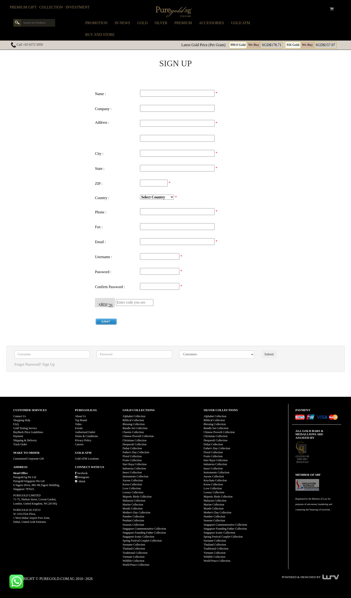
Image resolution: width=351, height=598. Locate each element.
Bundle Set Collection (135, 428)
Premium (183, 23)
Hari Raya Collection (135, 464)
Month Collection (133, 508)
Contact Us (19, 416)
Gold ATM (240, 23)
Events (79, 428)
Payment (18, 436)
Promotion (96, 23)
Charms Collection (133, 432)
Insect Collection (132, 472)
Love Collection (132, 488)
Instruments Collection (135, 476)
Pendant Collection (133, 520)
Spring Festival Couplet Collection (142, 540)
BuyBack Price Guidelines (28, 432)
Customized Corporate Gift (28, 458)
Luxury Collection (133, 492)
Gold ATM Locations (87, 458)
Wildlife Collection (133, 560)
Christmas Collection (135, 440)
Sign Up (48, 364)
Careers (79, 444)
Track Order (20, 444)
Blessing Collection (134, 424)
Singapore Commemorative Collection (144, 528)
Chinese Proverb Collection (138, 436)
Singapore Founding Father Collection (144, 532)
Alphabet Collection (134, 416)
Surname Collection (134, 544)
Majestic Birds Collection (137, 496)
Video (78, 424)
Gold (142, 23)
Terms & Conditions (86, 436)
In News (122, 23)
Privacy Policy (83, 440)
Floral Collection (132, 456)
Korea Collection (132, 484)
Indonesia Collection (134, 468)
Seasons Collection (133, 524)
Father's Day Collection (136, 452)
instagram (82, 477)
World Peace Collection (136, 564)
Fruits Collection (132, 460)
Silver (161, 23)
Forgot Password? (28, 364)
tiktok (80, 481)
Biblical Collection (133, 420)
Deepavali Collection (135, 444)
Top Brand (81, 420)
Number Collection (133, 516)
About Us (80, 416)
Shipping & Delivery (25, 440)
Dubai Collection (132, 448)
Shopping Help (21, 420)
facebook (81, 473)
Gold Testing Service (25, 428)
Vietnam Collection (134, 556)
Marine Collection (133, 504)
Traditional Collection (135, 552)
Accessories (211, 23)
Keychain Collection (215, 480)
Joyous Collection (133, 480)
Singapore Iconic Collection (138, 536)
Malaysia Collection (134, 500)
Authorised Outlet (85, 432)
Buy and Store (100, 35)
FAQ (16, 424)
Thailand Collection (134, 548)
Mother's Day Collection (136, 512)
